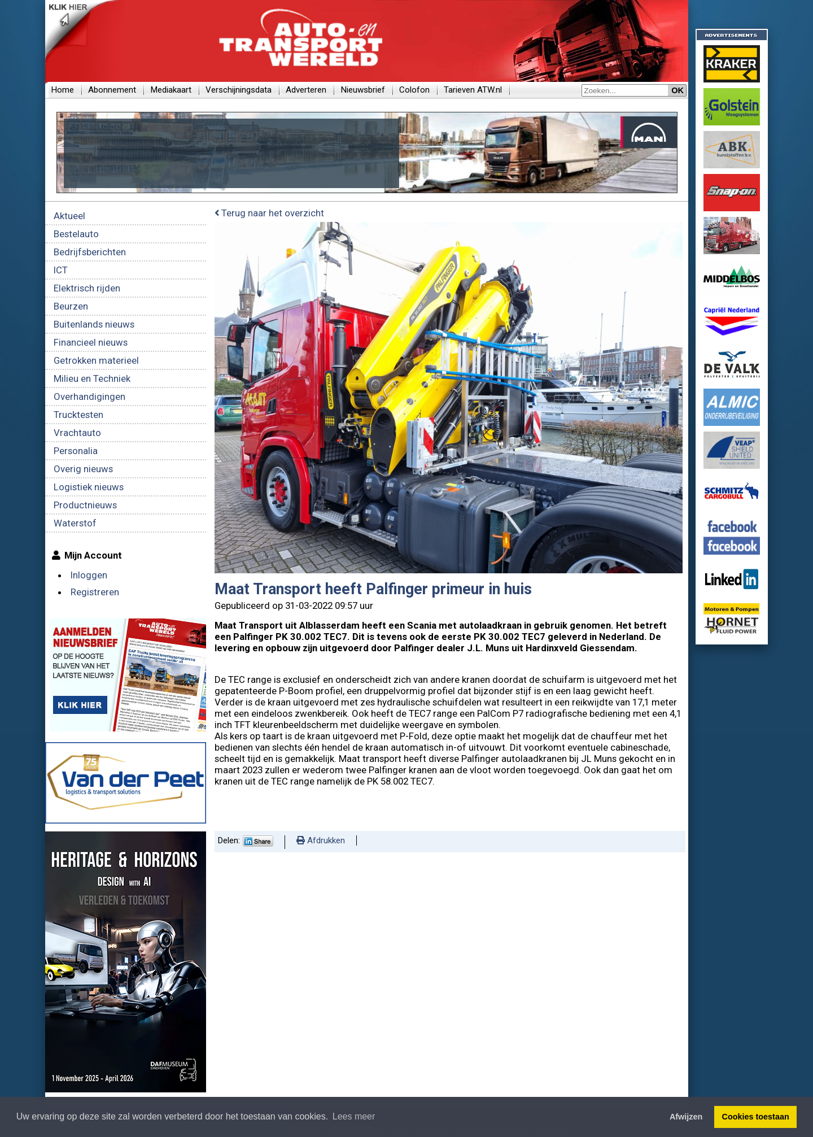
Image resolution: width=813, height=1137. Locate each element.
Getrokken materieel (96, 360)
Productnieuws (85, 505)
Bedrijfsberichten (90, 252)
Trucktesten (78, 414)
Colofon (414, 90)
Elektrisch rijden (87, 288)
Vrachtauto (77, 432)
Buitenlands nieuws (94, 324)
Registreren (95, 592)
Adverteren (306, 90)
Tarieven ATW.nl (473, 90)
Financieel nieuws (91, 342)
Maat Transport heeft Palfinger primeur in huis (373, 589)
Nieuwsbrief (362, 90)
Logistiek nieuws (89, 487)
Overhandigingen (89, 396)
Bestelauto (76, 233)
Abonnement (112, 90)
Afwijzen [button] (686, 1116)
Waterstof (75, 523)
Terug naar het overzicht (269, 213)
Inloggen (89, 575)
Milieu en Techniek (92, 378)
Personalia (76, 450)
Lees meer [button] (354, 1116)
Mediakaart (170, 90)
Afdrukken (320, 840)
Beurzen (71, 306)
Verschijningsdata (239, 90)
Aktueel (69, 215)
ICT (61, 270)
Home (62, 90)
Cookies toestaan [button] (755, 1116)
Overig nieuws (83, 468)
